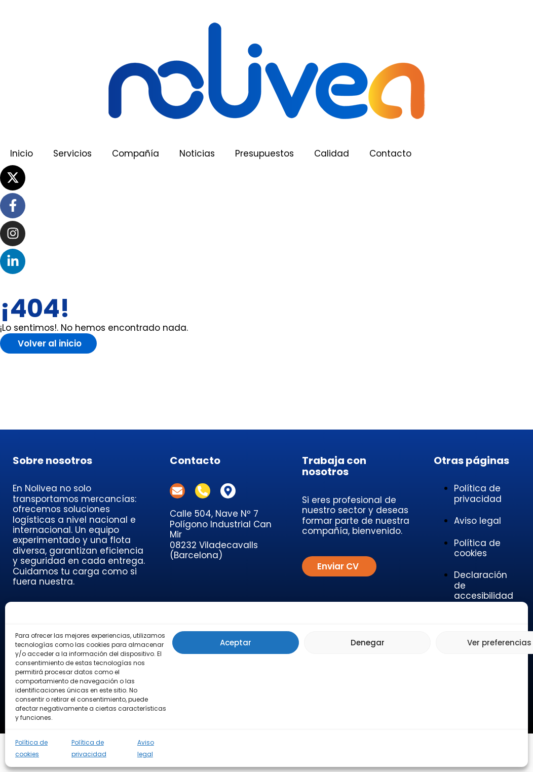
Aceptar (235, 642)
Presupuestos (264, 153)
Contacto (390, 153)
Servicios (72, 153)
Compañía (135, 153)
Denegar (368, 642)
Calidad (331, 153)
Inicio (21, 153)
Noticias (197, 153)
